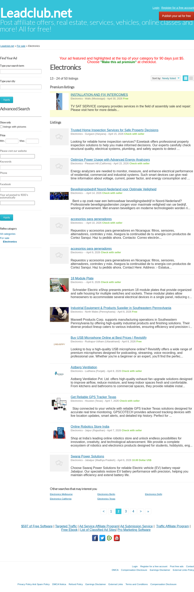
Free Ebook (69, 529)
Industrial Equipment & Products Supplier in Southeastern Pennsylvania (121, 308)
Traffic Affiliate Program (172, 526)
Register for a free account (177, 7)
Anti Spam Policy (41, 584)
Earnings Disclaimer (160, 570)
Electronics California (60, 498)
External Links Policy (183, 570)
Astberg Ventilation (84, 367)
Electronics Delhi (153, 494)
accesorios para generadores (91, 219)
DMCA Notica (59, 584)
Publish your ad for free (176, 15)
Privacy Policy (24, 584)
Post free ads (176, 566)
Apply (6, 99)
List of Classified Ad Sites (98, 529)
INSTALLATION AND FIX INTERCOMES (99, 94)
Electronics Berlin (106, 494)
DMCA (115, 570)
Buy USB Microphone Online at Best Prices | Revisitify (109, 337)
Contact (190, 566)
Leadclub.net (36, 13)
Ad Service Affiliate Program (99, 526)
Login (156, 7)
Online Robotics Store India (90, 426)
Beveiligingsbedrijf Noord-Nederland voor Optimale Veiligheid (113, 189)
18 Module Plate (82, 278)
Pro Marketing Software (133, 529)
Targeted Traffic (66, 526)
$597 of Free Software (36, 526)
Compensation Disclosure (134, 570)
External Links (115, 584)
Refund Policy (76, 584)
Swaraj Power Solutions (87, 456)
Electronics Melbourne (61, 494)
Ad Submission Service (136, 526)
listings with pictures (14, 126)
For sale (4, 238)
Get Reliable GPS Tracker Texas (93, 397)
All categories (7, 233)
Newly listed (169, 78)
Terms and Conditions (137, 584)
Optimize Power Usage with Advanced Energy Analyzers (110, 159)
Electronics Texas (106, 498)
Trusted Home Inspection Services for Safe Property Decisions (114, 130)
